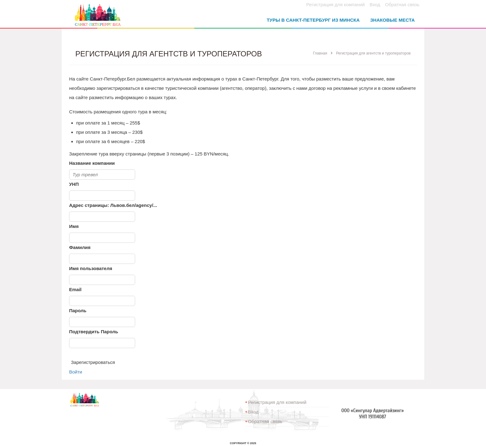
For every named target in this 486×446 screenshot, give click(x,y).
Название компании (92, 163)
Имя (74, 226)
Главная (320, 53)
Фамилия (80, 247)
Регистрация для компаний (335, 4)
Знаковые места (392, 20)
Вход (375, 4)
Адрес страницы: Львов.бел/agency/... (113, 205)
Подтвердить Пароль (93, 331)
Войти (75, 371)
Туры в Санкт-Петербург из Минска (313, 20)
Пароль (77, 310)
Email (75, 289)
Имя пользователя (90, 268)
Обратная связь (402, 4)
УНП (74, 184)
